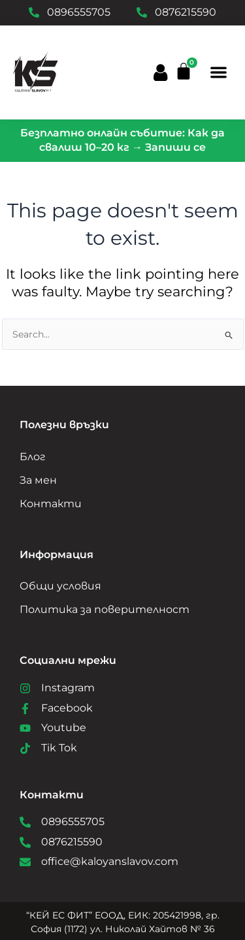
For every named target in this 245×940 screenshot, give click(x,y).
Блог (33, 456)
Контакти (51, 503)
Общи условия (60, 586)
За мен (38, 480)
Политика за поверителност (104, 609)
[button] (219, 72)
